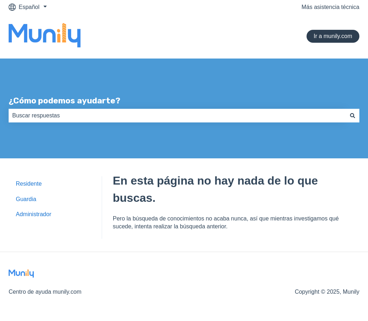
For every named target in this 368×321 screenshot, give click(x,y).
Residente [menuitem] (29, 184)
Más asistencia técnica (330, 7)
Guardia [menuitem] (26, 199)
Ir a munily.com (333, 36)
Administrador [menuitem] (33, 214)
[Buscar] (352, 115)
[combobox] (177, 115)
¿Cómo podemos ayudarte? (64, 101)
